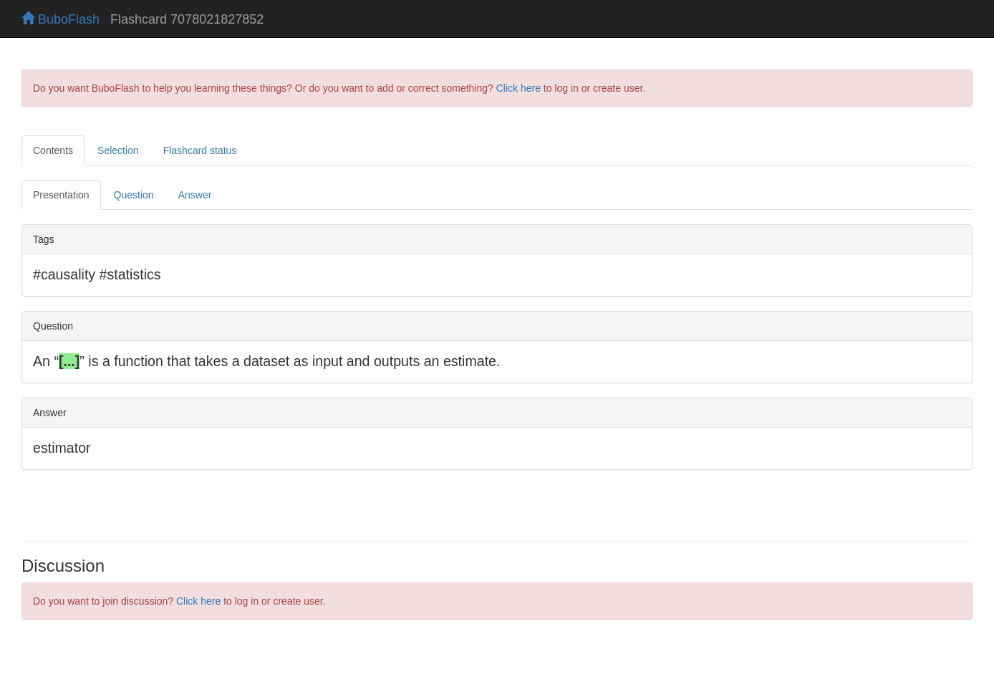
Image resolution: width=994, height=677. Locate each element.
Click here (518, 88)
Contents (53, 150)
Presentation (61, 195)
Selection (118, 150)
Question (134, 195)
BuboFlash (60, 19)
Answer (195, 195)
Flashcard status (200, 150)
